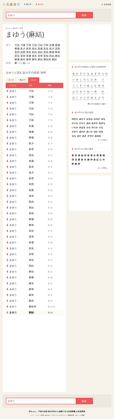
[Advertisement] (34, 336)
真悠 (17, 52)
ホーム (8, 28)
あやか (95, 123)
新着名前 (71, 415)
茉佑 (17, 55)
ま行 (21, 28)
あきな (102, 123)
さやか (90, 136)
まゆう (13, 91)
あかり (82, 119)
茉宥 (40, 55)
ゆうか (95, 127)
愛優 (57, 45)
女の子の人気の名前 (82, 112)
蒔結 (51, 55)
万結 (40, 45)
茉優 (28, 55)
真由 (34, 52)
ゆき (101, 131)
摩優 (17, 48)
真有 (28, 52)
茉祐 (45, 55)
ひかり (82, 123)
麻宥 (28, 59)
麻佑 (57, 55)
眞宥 (28, 48)
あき (84, 136)
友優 (51, 45)
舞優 (51, 52)
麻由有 (47, 59)
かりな (75, 123)
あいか (89, 131)
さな (101, 127)
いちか (75, 127)
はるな (89, 119)
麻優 (17, 59)
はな (103, 119)
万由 (34, 45)
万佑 (17, 45)
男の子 (22, 80)
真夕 (51, 48)
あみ (88, 123)
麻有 (34, 59)
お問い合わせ (45, 415)
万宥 (28, 45)
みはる (82, 127)
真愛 (22, 52)
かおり (75, 131)
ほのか (82, 131)
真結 (40, 52)
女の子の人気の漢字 (82, 149)
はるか (97, 119)
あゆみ (98, 136)
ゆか (96, 131)
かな (88, 127)
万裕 (45, 45)
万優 (22, 45)
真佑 (34, 48)
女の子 (15, 28)
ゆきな (75, 119)
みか (79, 136)
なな (74, 136)
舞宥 (57, 52)
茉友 (34, 55)
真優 (40, 48)
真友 (45, 48)
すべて (11, 80)
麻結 (54, 59)
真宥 (57, 48)
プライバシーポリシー (59, 415)
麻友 (22, 59)
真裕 (45, 52)
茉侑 (22, 55)
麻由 (40, 59)
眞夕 (22, 48)
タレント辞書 (80, 415)
